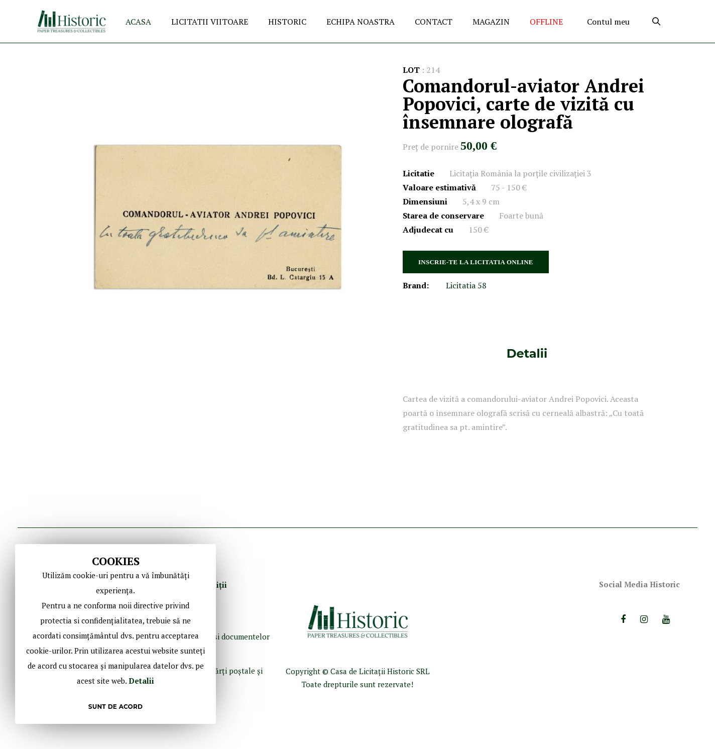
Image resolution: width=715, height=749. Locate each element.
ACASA (138, 21)
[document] (115, 634)
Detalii (527, 353)
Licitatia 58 (466, 285)
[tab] (527, 353)
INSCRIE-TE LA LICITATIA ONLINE (475, 262)
